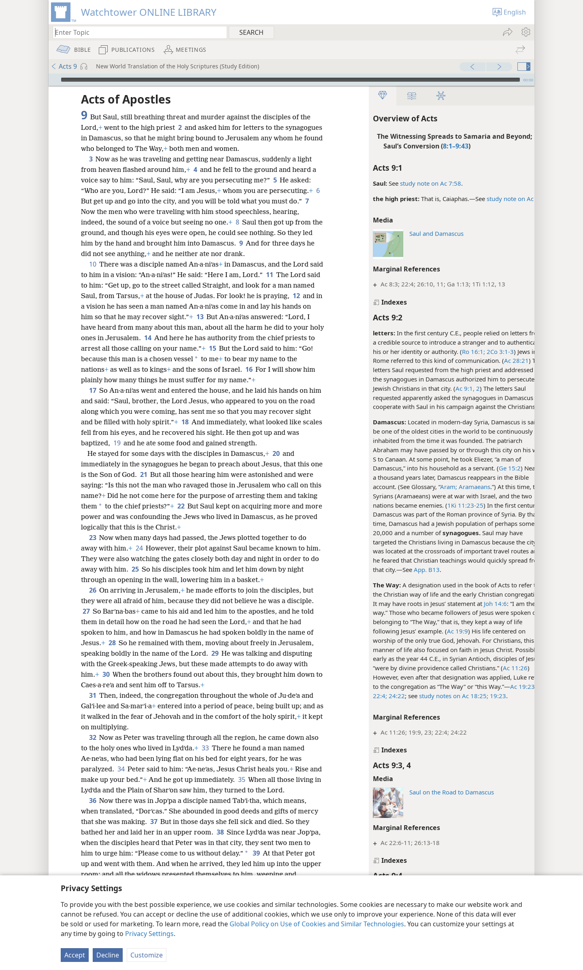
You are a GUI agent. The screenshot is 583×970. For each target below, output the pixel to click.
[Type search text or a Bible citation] (136, 32)
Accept (74, 955)
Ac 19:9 (440, 631)
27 (86, 611)
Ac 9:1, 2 (451, 388)
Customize (146, 955)
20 (276, 453)
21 (157, 474)
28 (112, 642)
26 (92, 590)
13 (252, 316)
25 (153, 569)
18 (202, 421)
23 (92, 537)
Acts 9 (64, 66)
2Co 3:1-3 (482, 351)
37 (154, 821)
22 (202, 506)
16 (299, 369)
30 (106, 674)
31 (92, 695)
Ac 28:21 (499, 360)
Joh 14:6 (478, 603)
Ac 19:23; (507, 686)
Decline (107, 955)
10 (92, 264)
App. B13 (410, 569)
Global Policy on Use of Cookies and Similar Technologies (317, 923)
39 (279, 853)
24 (139, 548)
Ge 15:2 (493, 468)
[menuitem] (525, 31)
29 (215, 653)
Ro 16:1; (456, 351)
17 (92, 390)
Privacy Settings (149, 933)
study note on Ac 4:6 (499, 199)
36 (92, 800)
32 (92, 737)
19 (131, 442)
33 (205, 747)
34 (121, 769)
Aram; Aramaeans (448, 487)
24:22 (379, 696)
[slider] (290, 80)
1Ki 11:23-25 (449, 505)
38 (220, 832)
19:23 (480, 696)
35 (255, 779)
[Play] (54, 79)
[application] (291, 80)
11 (284, 274)
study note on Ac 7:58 (414, 183)
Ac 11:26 (498, 668)
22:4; (363, 696)
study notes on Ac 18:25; (437, 696)
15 (290, 348)
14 (227, 337)
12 (114, 306)
